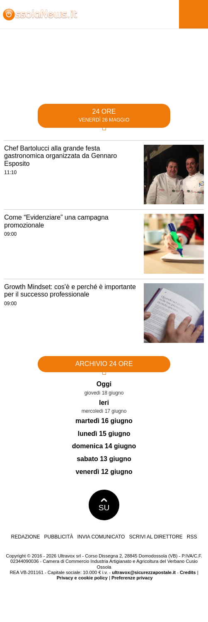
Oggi (104, 384)
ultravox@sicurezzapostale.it (144, 572)
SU (104, 505)
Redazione (25, 537)
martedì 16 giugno (104, 420)
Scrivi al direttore (155, 537)
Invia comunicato (101, 537)
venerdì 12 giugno (104, 471)
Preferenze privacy (132, 577)
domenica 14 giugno (104, 446)
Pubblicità (58, 537)
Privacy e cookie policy (82, 577)
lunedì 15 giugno (103, 433)
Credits (188, 572)
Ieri (104, 402)
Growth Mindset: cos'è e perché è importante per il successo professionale (70, 290)
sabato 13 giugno (104, 458)
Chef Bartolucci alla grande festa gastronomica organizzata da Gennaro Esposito (60, 156)
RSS (192, 537)
